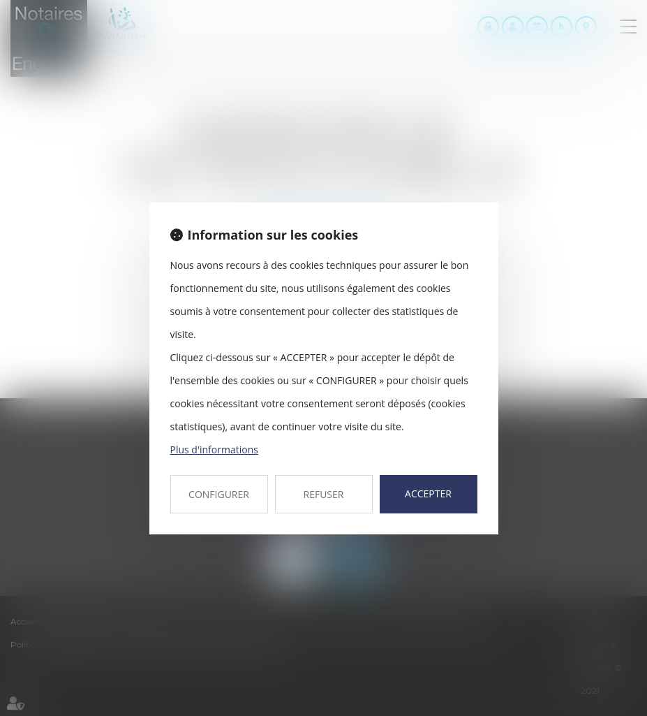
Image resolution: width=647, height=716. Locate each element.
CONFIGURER (218, 494)
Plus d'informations (214, 449)
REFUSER (324, 494)
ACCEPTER (428, 493)
